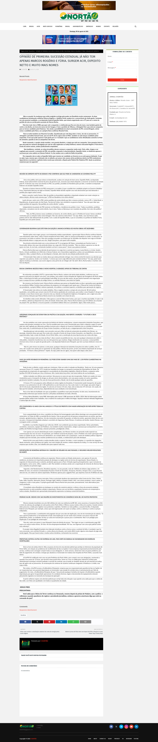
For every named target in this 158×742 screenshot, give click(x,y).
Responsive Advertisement (28, 80)
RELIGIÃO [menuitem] (115, 26)
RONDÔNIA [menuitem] (58, 26)
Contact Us (103, 738)
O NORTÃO (24, 69)
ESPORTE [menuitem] (107, 26)
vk (123, 738)
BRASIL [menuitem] (31, 26)
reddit (110, 738)
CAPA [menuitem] (24, 26)
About (95, 738)
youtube (136, 738)
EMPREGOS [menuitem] (89, 26)
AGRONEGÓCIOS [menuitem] (78, 26)
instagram (129, 738)
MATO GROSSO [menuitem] (47, 26)
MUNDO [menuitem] (98, 26)
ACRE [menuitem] (38, 26)
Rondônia (32, 51)
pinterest (117, 738)
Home (89, 738)
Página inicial (24, 51)
